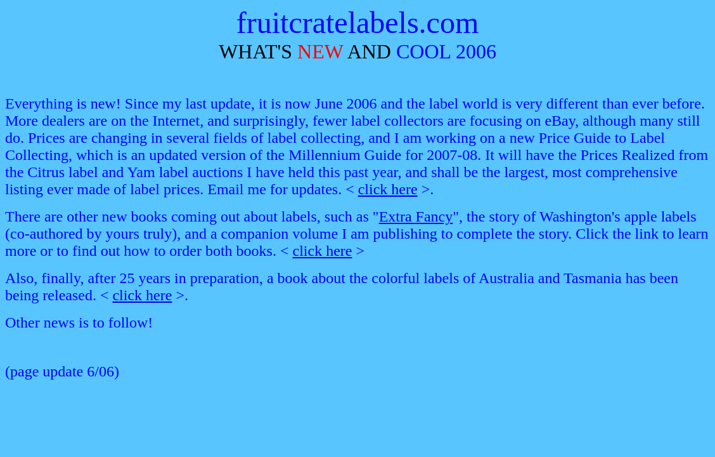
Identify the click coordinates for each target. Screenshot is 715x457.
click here (388, 189)
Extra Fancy (416, 216)
